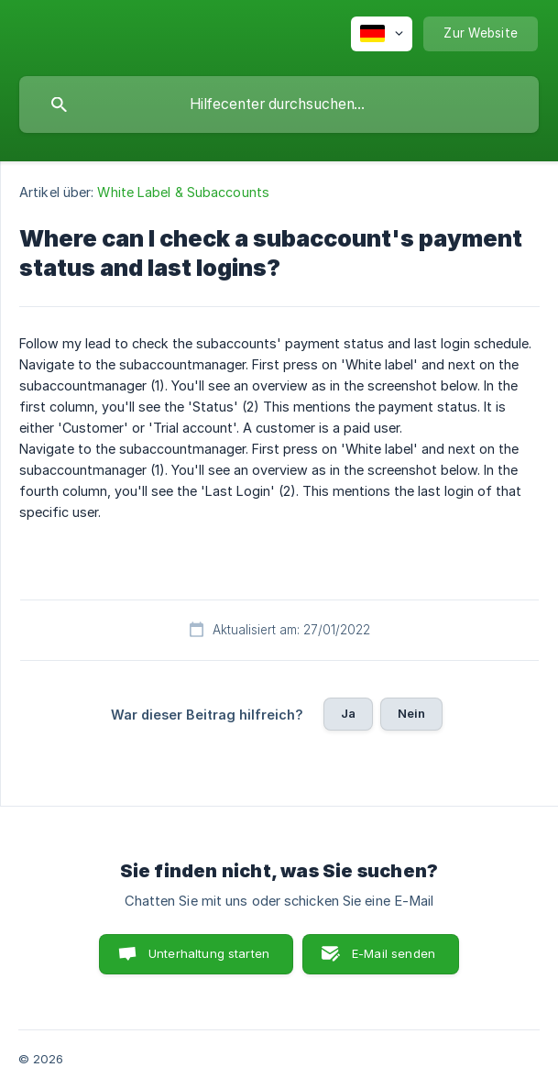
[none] (381, 33)
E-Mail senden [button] (393, 953)
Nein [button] (412, 713)
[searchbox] (279, 104)
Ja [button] (348, 713)
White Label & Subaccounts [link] (183, 192)
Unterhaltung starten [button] (208, 953)
